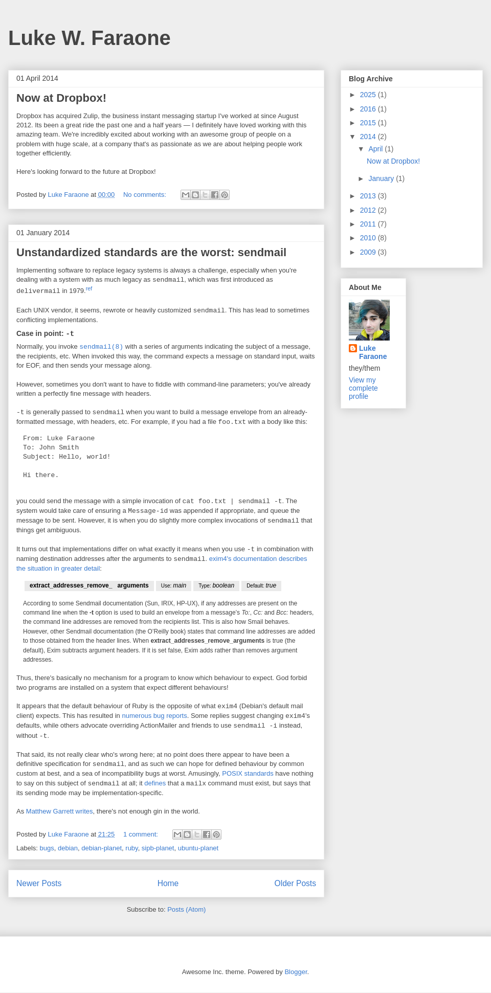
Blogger (295, 972)
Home (168, 883)
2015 (369, 123)
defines (155, 784)
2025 (369, 95)
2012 (369, 210)
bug (159, 716)
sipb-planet (158, 848)
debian (68, 848)
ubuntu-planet (198, 848)
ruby (131, 848)
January (382, 178)
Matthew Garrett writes (59, 812)
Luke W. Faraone (89, 38)
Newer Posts (38, 883)
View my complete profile (363, 388)
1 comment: (141, 835)
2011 (369, 224)
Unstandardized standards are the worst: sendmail (151, 252)
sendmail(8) (101, 347)
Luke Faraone (373, 352)
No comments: (145, 194)
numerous (136, 716)
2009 (369, 252)
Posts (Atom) (186, 910)
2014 (369, 136)
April (376, 149)
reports (176, 716)
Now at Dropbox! (61, 98)
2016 (369, 109)
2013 (369, 196)
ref (89, 288)
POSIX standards (247, 774)
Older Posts (295, 883)
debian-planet (101, 848)
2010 (369, 238)
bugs (47, 848)
